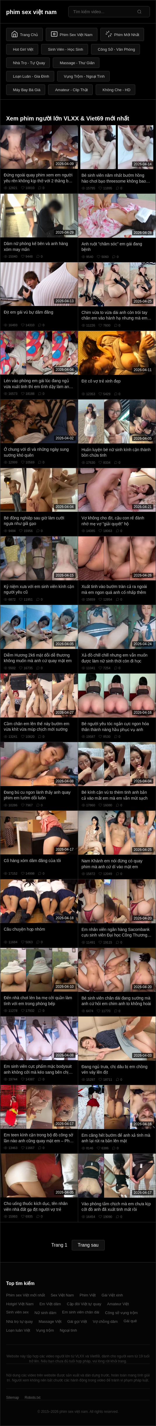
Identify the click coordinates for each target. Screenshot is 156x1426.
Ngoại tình (68, 1330)
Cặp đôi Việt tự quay (84, 1304)
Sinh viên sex (17, 1312)
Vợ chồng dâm (105, 1321)
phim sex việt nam (31, 12)
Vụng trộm (45, 1330)
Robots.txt (32, 1398)
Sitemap (12, 1398)
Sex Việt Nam (62, 1295)
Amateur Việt (118, 1304)
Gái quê (130, 1321)
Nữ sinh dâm (45, 1313)
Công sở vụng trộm (121, 1313)
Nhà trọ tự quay (19, 1321)
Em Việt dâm (50, 1304)
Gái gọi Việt (77, 1321)
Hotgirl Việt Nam (20, 1304)
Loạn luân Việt (18, 1330)
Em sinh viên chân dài (80, 1312)
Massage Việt (49, 1321)
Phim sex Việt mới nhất (25, 1295)
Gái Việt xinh (112, 1295)
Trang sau (88, 1245)
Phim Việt (88, 1295)
